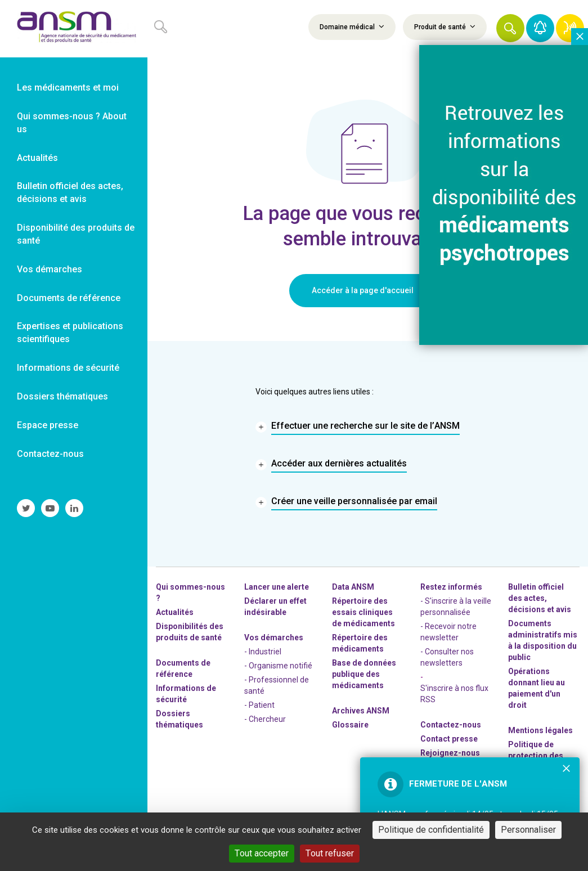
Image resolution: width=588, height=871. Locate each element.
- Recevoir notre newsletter (448, 632)
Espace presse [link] (47, 425)
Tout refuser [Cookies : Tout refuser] (330, 853)
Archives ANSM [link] (360, 710)
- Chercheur (265, 719)
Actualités (175, 612)
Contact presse (449, 738)
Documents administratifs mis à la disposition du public (542, 640)
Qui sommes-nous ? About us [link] (72, 122)
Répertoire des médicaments (360, 643)
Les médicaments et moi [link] (68, 87)
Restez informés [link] (451, 586)
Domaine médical (352, 26)
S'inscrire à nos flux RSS (454, 694)
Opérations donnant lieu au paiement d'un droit (536, 688)
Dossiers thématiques (179, 719)
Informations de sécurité (186, 694)
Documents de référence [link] (68, 298)
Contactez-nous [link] (50, 453)
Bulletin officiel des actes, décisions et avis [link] (70, 192)
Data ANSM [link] (353, 586)
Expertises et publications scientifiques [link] (70, 332)
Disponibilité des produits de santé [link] (75, 234)
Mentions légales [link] (540, 730)
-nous (450, 752)
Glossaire (350, 724)
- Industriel (262, 651)
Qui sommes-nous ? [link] (190, 592)
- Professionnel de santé (276, 685)
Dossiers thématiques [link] (62, 396)
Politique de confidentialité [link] (431, 829)
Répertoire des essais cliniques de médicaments (363, 612)
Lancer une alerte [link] (276, 586)
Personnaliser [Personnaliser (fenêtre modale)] (528, 829)
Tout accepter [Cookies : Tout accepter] (262, 853)
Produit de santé (444, 26)
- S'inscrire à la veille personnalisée (455, 606)
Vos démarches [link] (49, 269)
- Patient (259, 705)
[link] (73, 28)
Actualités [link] (37, 157)
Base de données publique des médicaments (364, 674)
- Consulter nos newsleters (447, 657)
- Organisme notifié (278, 665)
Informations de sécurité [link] (68, 367)
